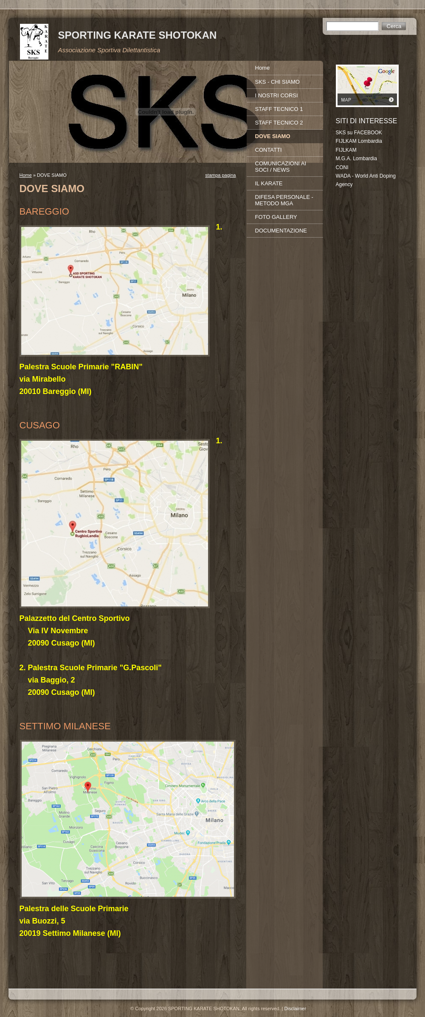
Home (26, 175)
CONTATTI (268, 150)
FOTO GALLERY (276, 217)
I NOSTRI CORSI (276, 95)
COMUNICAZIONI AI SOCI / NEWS (281, 166)
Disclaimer (295, 1008)
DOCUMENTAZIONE (281, 230)
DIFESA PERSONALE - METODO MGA (284, 200)
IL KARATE (269, 183)
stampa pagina (220, 175)
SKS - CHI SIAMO (277, 82)
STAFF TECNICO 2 (279, 122)
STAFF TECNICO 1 (279, 109)
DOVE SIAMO (272, 136)
